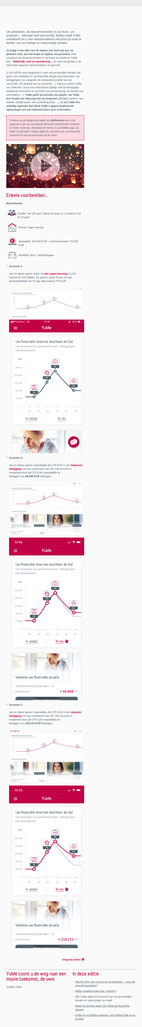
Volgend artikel (71, 959)
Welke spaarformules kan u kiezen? (95, 991)
